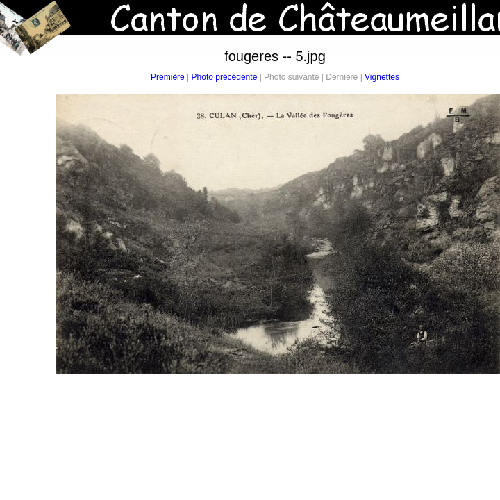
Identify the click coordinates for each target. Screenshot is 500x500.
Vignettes (382, 77)
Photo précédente (225, 77)
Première (168, 77)
